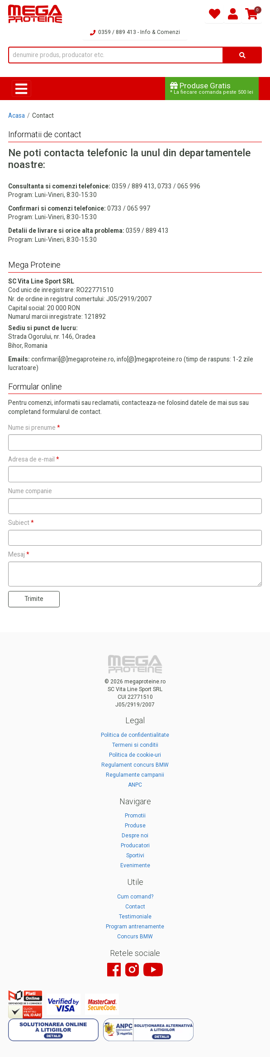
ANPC (135, 785)
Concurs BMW (135, 936)
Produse (135, 825)
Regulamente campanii (135, 775)
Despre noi (135, 835)
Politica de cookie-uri (135, 755)
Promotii (135, 815)
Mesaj (18, 554)
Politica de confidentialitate (135, 735)
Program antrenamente (135, 926)
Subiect (20, 522)
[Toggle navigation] (21, 88)
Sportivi (135, 855)
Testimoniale (135, 916)
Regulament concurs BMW (135, 765)
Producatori (135, 845)
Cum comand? (135, 897)
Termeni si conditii (135, 745)
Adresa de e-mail (33, 459)
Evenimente (135, 865)
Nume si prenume (34, 427)
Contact (135, 906)
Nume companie (30, 491)
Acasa (16, 115)
